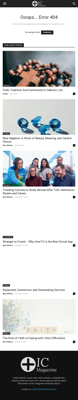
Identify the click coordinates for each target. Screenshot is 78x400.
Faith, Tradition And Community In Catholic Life (33, 90)
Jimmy (5, 94)
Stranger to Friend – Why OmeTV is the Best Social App (38, 241)
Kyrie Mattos (8, 145)
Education (7, 185)
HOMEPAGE (47, 32)
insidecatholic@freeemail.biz (44, 389)
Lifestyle (6, 134)
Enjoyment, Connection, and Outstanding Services (34, 290)
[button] (4, 3)
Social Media (8, 237)
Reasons (7, 85)
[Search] (74, 3)
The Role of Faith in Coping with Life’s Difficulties (34, 338)
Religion (6, 333)
